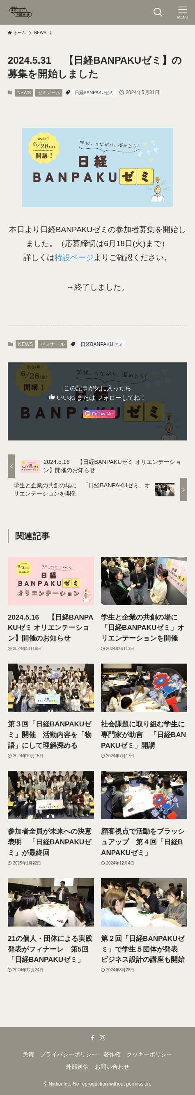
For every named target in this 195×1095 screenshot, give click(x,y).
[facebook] (92, 1038)
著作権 (112, 1054)
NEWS (24, 92)
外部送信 (77, 1066)
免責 (28, 1054)
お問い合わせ (112, 1066)
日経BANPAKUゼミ (94, 92)
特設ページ (74, 257)
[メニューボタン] (182, 12)
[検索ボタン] (158, 12)
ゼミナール (49, 92)
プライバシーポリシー (68, 1054)
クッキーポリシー (149, 1054)
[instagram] (102, 1038)
